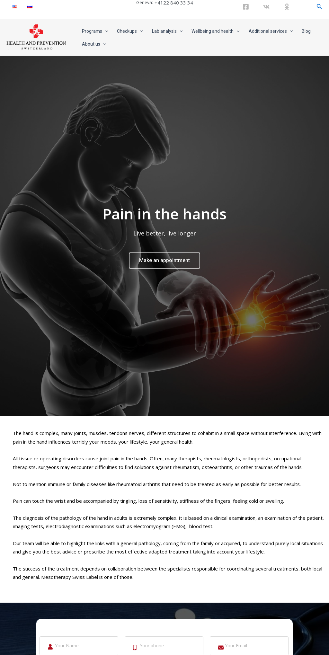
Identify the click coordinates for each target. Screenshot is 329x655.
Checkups (130, 31)
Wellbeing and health (215, 31)
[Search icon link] (319, 7)
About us (94, 44)
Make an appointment (164, 258)
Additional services (271, 31)
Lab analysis (167, 31)
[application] (105, 31)
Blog (306, 31)
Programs (95, 31)
